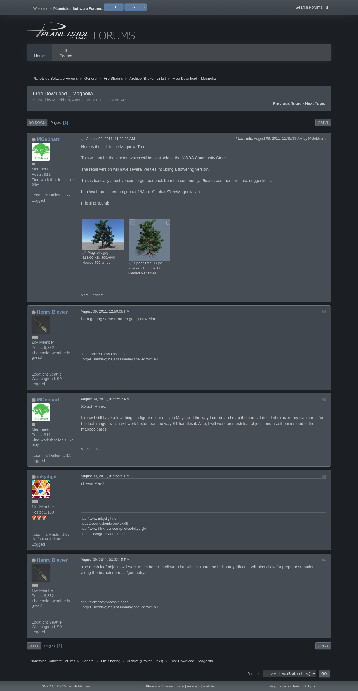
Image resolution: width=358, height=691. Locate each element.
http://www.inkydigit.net (99, 520)
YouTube (209, 686)
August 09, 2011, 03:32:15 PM (105, 561)
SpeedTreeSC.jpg (146, 264)
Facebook (193, 686)
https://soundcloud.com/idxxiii (104, 525)
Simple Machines (79, 686)
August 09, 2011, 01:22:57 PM (105, 400)
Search (65, 53)
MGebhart (48, 140)
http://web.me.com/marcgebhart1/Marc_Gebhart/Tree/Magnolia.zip (140, 193)
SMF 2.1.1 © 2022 (54, 686)
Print (323, 124)
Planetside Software (159, 686)
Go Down (37, 124)
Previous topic (287, 105)
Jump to (254, 675)
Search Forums (312, 6)
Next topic (315, 105)
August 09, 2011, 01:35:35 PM (105, 477)
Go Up (34, 647)
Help (273, 686)
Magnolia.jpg (95, 254)
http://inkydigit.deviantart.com (104, 535)
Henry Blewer (52, 313)
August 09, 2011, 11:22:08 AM (110, 140)
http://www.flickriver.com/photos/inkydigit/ (113, 530)
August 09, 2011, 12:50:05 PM (105, 313)
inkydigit (47, 478)
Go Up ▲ (309, 686)
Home (39, 53)
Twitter (179, 686)
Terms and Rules (289, 686)
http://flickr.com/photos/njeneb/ (105, 355)
